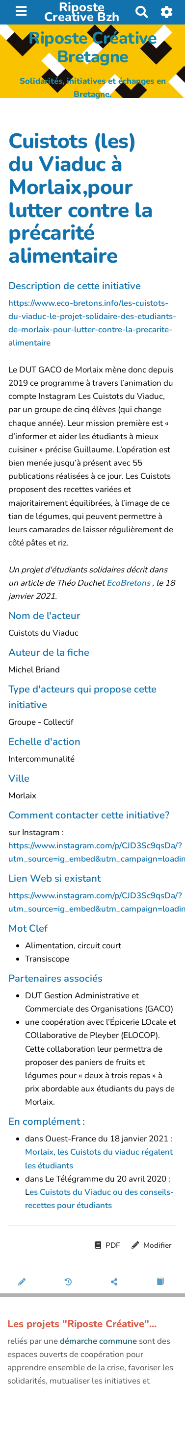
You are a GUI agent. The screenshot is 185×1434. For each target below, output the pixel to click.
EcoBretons (129, 583)
